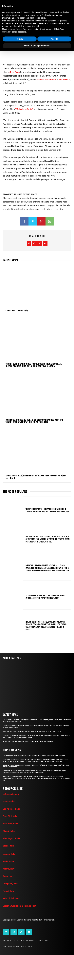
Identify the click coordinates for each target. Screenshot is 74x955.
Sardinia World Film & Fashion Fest (19, 906)
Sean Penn (14, 72)
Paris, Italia (8, 861)
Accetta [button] (54, 39)
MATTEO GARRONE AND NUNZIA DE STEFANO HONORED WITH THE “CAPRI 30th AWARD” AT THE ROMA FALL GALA (34, 421)
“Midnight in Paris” (24, 109)
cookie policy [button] (40, 18)
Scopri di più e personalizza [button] (37, 45)
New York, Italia (10, 823)
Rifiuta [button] (20, 39)
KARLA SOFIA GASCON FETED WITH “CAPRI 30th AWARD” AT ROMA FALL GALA (36, 477)
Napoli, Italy (8, 891)
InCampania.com (11, 794)
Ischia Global (9, 801)
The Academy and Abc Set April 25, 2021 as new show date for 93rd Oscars (34, 755)
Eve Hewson (64, 79)
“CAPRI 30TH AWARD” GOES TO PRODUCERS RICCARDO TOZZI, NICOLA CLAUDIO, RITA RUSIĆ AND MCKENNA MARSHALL (34, 365)
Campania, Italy (10, 883)
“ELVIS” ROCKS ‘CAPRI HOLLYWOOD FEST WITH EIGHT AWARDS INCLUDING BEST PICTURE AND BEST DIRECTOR (47, 510)
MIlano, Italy (8, 869)
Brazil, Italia (8, 846)
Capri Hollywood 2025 (17, 310)
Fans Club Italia (10, 816)
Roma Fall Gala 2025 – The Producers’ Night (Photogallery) (28, 741)
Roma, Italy (8, 876)
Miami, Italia (9, 831)
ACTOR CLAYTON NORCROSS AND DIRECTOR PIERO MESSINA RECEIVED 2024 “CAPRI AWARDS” (45, 596)
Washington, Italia (11, 838)
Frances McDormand (46, 79)
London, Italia (9, 854)
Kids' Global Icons (11, 898)
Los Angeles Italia (11, 809)
